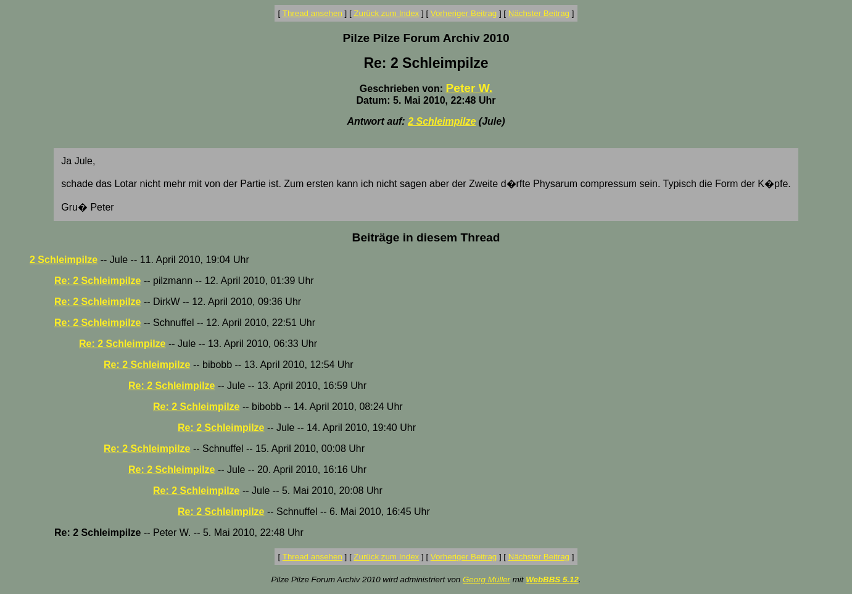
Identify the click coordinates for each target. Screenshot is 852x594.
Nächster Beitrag (538, 13)
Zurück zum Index (386, 13)
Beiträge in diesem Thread (426, 237)
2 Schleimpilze (442, 121)
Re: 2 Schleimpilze (97, 280)
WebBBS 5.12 (552, 579)
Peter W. (468, 88)
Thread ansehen (312, 13)
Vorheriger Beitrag (464, 13)
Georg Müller (486, 579)
